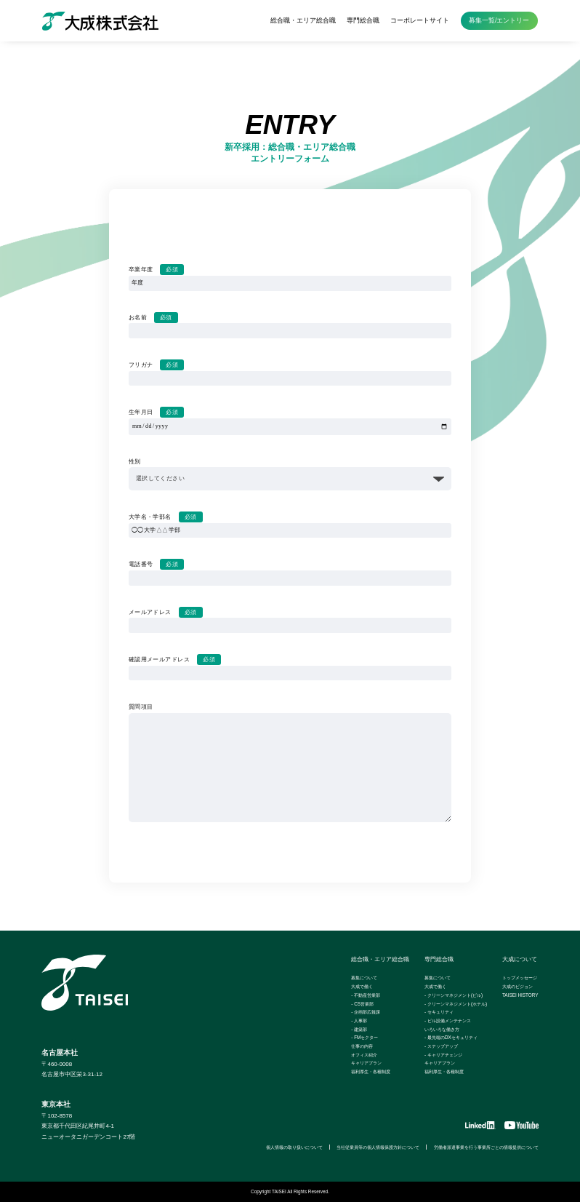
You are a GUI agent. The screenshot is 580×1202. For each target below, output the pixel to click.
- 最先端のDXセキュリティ (451, 1037)
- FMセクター (364, 1037)
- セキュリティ (439, 1011)
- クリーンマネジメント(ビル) (453, 995)
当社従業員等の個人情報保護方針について (378, 1147)
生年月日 (290, 420)
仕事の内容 (362, 1045)
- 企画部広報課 (365, 1011)
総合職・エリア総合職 (303, 20)
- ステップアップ (441, 1045)
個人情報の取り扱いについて (294, 1147)
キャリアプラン (366, 1062)
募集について (364, 977)
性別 (290, 474)
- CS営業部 (362, 1003)
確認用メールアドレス (290, 667)
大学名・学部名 (290, 525)
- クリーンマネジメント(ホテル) (455, 1003)
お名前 (290, 325)
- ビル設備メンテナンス (447, 1020)
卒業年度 (290, 277)
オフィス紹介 (364, 1054)
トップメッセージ (519, 977)
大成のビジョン (517, 986)
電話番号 (290, 572)
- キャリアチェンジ (443, 1054)
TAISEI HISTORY (520, 995)
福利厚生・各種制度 (370, 1071)
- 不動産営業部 (365, 995)
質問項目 (290, 763)
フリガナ (290, 373)
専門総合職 (363, 20)
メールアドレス (290, 620)
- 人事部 (359, 1020)
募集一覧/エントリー (499, 20)
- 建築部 (359, 1029)
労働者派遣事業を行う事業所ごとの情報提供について (486, 1147)
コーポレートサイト (419, 20)
